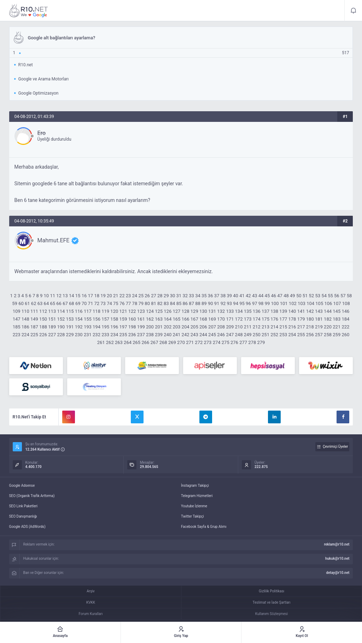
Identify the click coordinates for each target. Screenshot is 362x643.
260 (345, 334)
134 (239, 311)
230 (79, 334)
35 (204, 295)
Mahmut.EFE (53, 240)
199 (141, 326)
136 (257, 311)
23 (128, 295)
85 (179, 303)
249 (248, 334)
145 (336, 311)
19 (103, 295)
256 (310, 334)
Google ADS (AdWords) (27, 527)
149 (34, 319)
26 (147, 295)
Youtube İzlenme (194, 506)
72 (96, 303)
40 (235, 295)
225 (34, 334)
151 (52, 319)
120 (114, 311)
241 (176, 334)
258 (328, 334)
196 (114, 326)
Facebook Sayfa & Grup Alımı (204, 527)
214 (274, 326)
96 (248, 303)
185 (17, 326)
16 (84, 295)
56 (336, 295)
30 (172, 295)
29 (166, 295)
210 (239, 326)
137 (265, 311)
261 (101, 342)
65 (52, 303)
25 (141, 295)
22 (122, 295)
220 (328, 326)
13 (65, 295)
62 (33, 303)
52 (311, 295)
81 (153, 303)
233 (105, 334)
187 (34, 326)
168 (203, 319)
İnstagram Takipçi (195, 485)
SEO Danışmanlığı (23, 516)
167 (194, 319)
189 (52, 326)
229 (70, 334)
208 (221, 326)
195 (105, 326)
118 (96, 311)
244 (203, 334)
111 (34, 311)
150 (43, 319)
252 (274, 334)
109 (17, 311)
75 (115, 303)
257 (319, 334)
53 (317, 295)
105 (319, 303)
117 (88, 311)
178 (292, 319)
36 (210, 295)
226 (43, 334)
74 (109, 303)
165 (176, 319)
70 (84, 303)
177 (283, 319)
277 (243, 342)
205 (194, 326)
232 (96, 334)
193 (88, 326)
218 (310, 326)
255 (301, 334)
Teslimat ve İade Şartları (272, 602)
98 (261, 303)
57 (343, 295)
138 (274, 311)
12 (59, 295)
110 (25, 311)
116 (79, 311)
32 (185, 295)
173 (248, 319)
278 (252, 342)
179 (301, 319)
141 (301, 311)
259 (336, 334)
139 (283, 311)
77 (128, 303)
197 (123, 326)
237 (141, 334)
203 (176, 326)
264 (128, 342)
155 (88, 319)
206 (203, 326)
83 (166, 303)
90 (210, 303)
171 (230, 319)
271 (190, 342)
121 (123, 311)
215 (283, 326)
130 (203, 311)
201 (159, 326)
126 (167, 311)
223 (17, 334)
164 (167, 319)
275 (225, 342)
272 (199, 342)
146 (345, 311)
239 (159, 334)
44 (261, 295)
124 (150, 311)
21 (115, 295)
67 (65, 303)
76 (122, 303)
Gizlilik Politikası (271, 591)
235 (123, 334)
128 (185, 311)
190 (61, 326)
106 (328, 303)
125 (159, 311)
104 (310, 303)
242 (185, 334)
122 (132, 311)
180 (310, 319)
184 (345, 319)
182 (328, 319)
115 (70, 311)
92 (223, 303)
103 (301, 303)
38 (223, 295)
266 (145, 342)
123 (141, 311)
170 (221, 319)
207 (212, 326)
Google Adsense (22, 485)
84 (172, 303)
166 (185, 319)
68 (71, 303)
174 (257, 319)
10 (46, 295)
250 (257, 334)
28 (160, 295)
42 (248, 295)
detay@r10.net (338, 573)
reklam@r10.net (336, 544)
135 (248, 311)
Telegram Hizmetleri (196, 496)
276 (234, 342)
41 (242, 295)
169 (212, 319)
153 (70, 319)
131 (212, 311)
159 (123, 319)
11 (52, 295)
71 (90, 303)
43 (254, 295)
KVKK (90, 602)
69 (78, 303)
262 (110, 342)
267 (154, 342)
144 (328, 311)
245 (212, 334)
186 (25, 326)
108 (346, 303)
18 (96, 295)
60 (21, 303)
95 (242, 303)
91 (217, 303)
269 (172, 342)
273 (208, 342)
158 (114, 319)
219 (319, 326)
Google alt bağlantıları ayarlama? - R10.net (28, 11)
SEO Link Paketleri (23, 506)
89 (204, 303)
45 (267, 295)
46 (273, 295)
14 (71, 295)
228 (61, 334)
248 (239, 334)
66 (59, 303)
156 (96, 319)
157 (105, 319)
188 (43, 326)
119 (105, 311)
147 (17, 319)
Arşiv (90, 591)
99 (267, 303)
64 (46, 303)
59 (14, 303)
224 (25, 334)
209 (230, 326)
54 (324, 295)
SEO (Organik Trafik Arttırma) (32, 496)
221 (336, 326)
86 (185, 303)
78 (135, 303)
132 (221, 311)
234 (114, 334)
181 (319, 319)
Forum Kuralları (91, 614)
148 (25, 319)
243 (194, 334)
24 (135, 295)
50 (299, 295)
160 (132, 319)
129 (194, 311)
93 (229, 303)
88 (197, 303)
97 (254, 303)
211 (248, 326)
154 (79, 319)
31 (179, 295)
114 (61, 311)
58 (349, 295)
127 (176, 311)
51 (305, 295)
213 (265, 326)
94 (235, 303)
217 (301, 326)
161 (141, 319)
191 (70, 326)
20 (109, 295)
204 (185, 326)
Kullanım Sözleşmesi (271, 614)
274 (217, 342)
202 (167, 326)
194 (96, 326)
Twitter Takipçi (192, 516)
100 (275, 303)
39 (229, 295)
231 (88, 334)
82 (160, 303)
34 (197, 295)
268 (163, 342)
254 (292, 334)
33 (191, 295)
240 (167, 334)
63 (40, 303)
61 (27, 303)
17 (90, 295)
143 (319, 311)
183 (336, 319)
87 (191, 303)
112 (43, 311)
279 (261, 342)
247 (230, 334)
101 (284, 303)
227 (52, 334)
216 (292, 326)
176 (274, 319)
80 (147, 303)
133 (230, 311)
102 (293, 303)
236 (132, 334)
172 (239, 319)
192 (79, 326)
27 (153, 295)
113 (52, 311)
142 (310, 311)
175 (265, 319)
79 (141, 303)
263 (119, 342)
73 (103, 303)
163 (159, 319)
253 (283, 334)
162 (150, 319)
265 (136, 342)
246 (221, 334)
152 (61, 319)
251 (265, 334)
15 (78, 295)
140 (292, 311)
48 (286, 295)
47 (279, 295)
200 (150, 326)
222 (345, 326)
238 (150, 334)
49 (292, 295)
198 (132, 326)
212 (257, 326)
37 (217, 295)
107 (337, 303)
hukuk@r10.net (337, 558)
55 (330, 295)
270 (181, 342)
